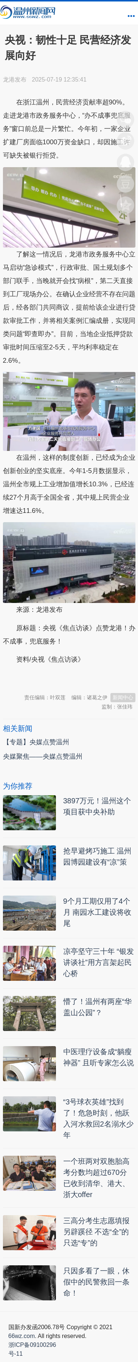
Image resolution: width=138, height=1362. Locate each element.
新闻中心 (123, 697)
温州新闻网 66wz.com (68, 678)
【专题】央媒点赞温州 (36, 742)
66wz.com (21, 1336)
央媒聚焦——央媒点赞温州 (42, 756)
